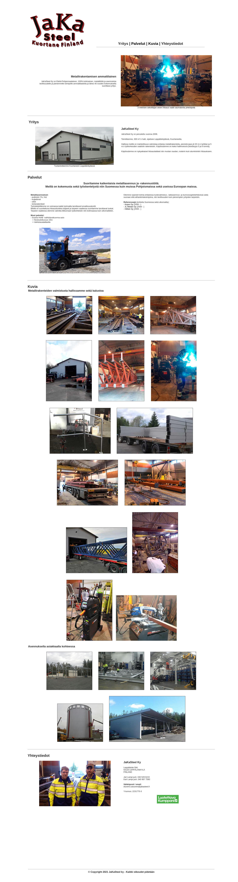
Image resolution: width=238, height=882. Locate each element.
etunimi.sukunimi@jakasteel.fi (137, 786)
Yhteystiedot (172, 44)
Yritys (123, 44)
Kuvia (32, 287)
